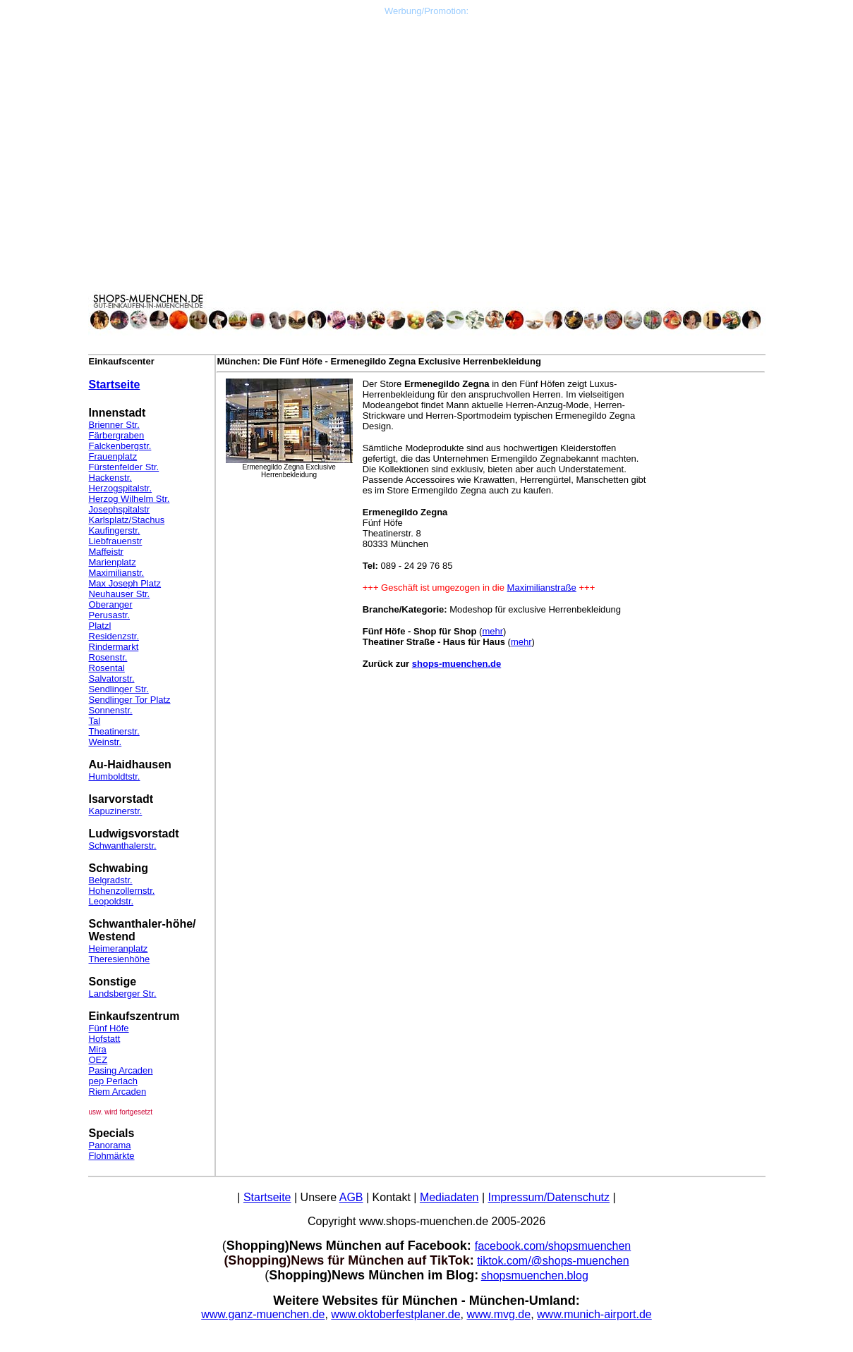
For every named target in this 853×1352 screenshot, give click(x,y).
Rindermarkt (114, 646)
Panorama (110, 1145)
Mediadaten (449, 1197)
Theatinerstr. (114, 731)
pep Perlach (113, 1081)
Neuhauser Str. (119, 594)
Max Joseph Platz (125, 583)
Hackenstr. (110, 477)
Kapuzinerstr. (116, 811)
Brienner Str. (114, 424)
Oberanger (111, 604)
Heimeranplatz (118, 948)
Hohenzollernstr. (122, 890)
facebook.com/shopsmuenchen (553, 1246)
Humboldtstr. (114, 776)
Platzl (100, 625)
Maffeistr (106, 551)
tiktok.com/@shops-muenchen (553, 1261)
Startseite (114, 385)
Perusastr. (110, 615)
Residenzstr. (114, 636)
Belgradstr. (111, 880)
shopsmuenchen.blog (534, 1276)
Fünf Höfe (109, 1028)
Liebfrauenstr (116, 541)
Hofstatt (105, 1038)
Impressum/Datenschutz (549, 1197)
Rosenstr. (108, 657)
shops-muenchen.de (456, 663)
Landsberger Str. (123, 993)
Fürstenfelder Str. (124, 467)
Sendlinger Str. (119, 689)
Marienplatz (112, 562)
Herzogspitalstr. (120, 488)
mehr (492, 631)
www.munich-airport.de (594, 1314)
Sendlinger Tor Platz (130, 699)
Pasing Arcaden (121, 1070)
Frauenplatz (113, 456)
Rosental (107, 668)
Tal (95, 720)
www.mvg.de (498, 1314)
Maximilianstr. (117, 572)
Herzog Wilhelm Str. (129, 498)
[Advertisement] (427, 115)
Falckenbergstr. (120, 446)
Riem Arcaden (118, 1091)
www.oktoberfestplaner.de (395, 1314)
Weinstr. (105, 742)
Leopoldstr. (111, 901)
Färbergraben (117, 435)
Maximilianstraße (541, 587)
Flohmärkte (112, 1155)
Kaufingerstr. (114, 530)
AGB (351, 1197)
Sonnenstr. (111, 710)
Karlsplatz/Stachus (127, 520)
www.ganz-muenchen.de (263, 1314)
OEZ (98, 1060)
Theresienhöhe (119, 959)
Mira (98, 1049)
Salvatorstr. (112, 678)
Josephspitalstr (119, 509)
